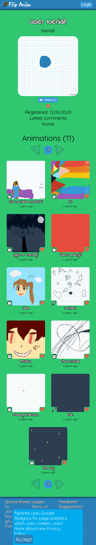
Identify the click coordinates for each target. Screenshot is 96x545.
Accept (24, 539)
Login (86, 4)
